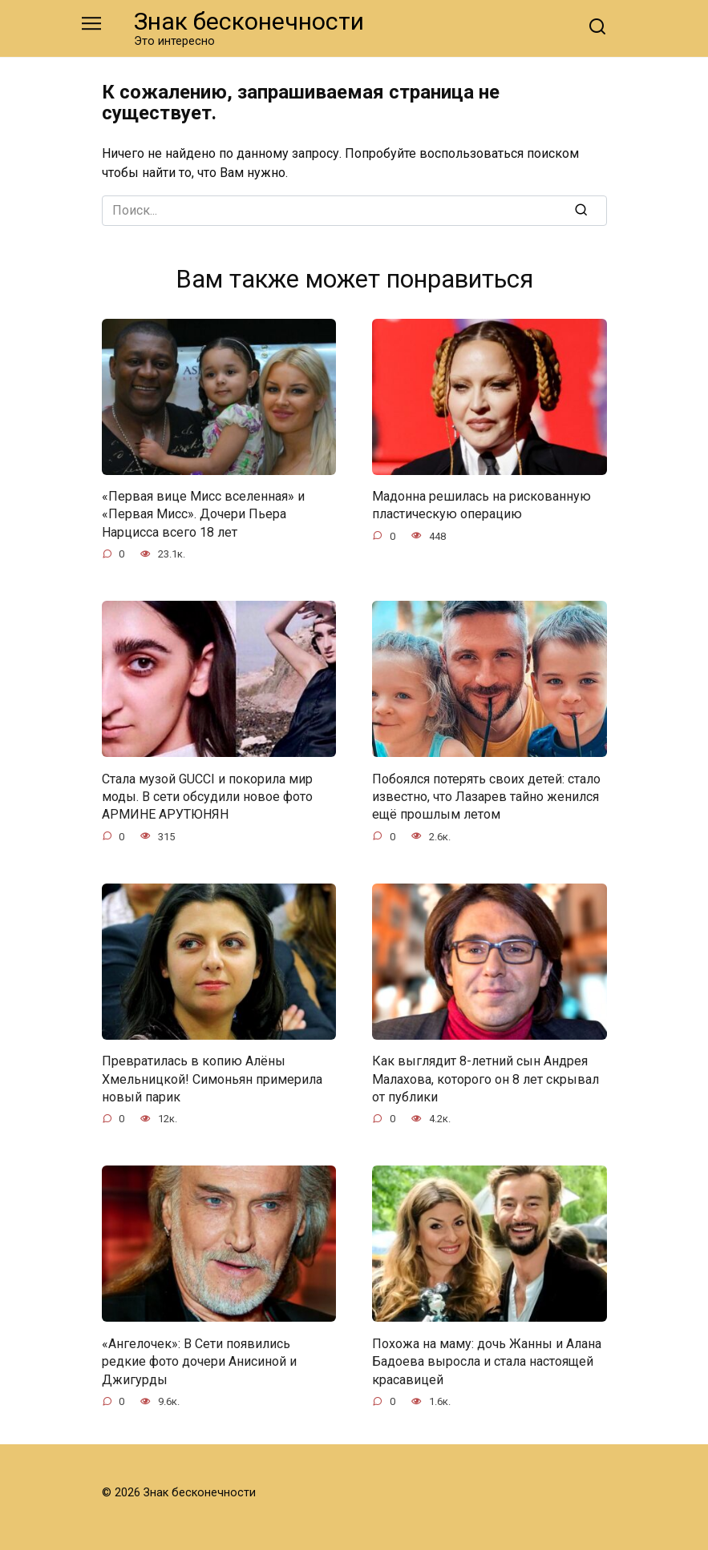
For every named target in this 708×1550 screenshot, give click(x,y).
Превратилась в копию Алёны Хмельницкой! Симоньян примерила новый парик (212, 1079)
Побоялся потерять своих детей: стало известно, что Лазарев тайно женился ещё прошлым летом (486, 796)
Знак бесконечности (249, 21)
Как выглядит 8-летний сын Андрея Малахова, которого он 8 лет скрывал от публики (485, 1079)
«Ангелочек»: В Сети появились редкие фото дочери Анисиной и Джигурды (199, 1361)
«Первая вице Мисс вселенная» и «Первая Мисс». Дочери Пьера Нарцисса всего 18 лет (203, 514)
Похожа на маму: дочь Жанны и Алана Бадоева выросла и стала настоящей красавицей (486, 1361)
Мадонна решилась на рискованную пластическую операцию (481, 505)
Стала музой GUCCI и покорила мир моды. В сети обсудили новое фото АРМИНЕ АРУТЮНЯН (207, 796)
